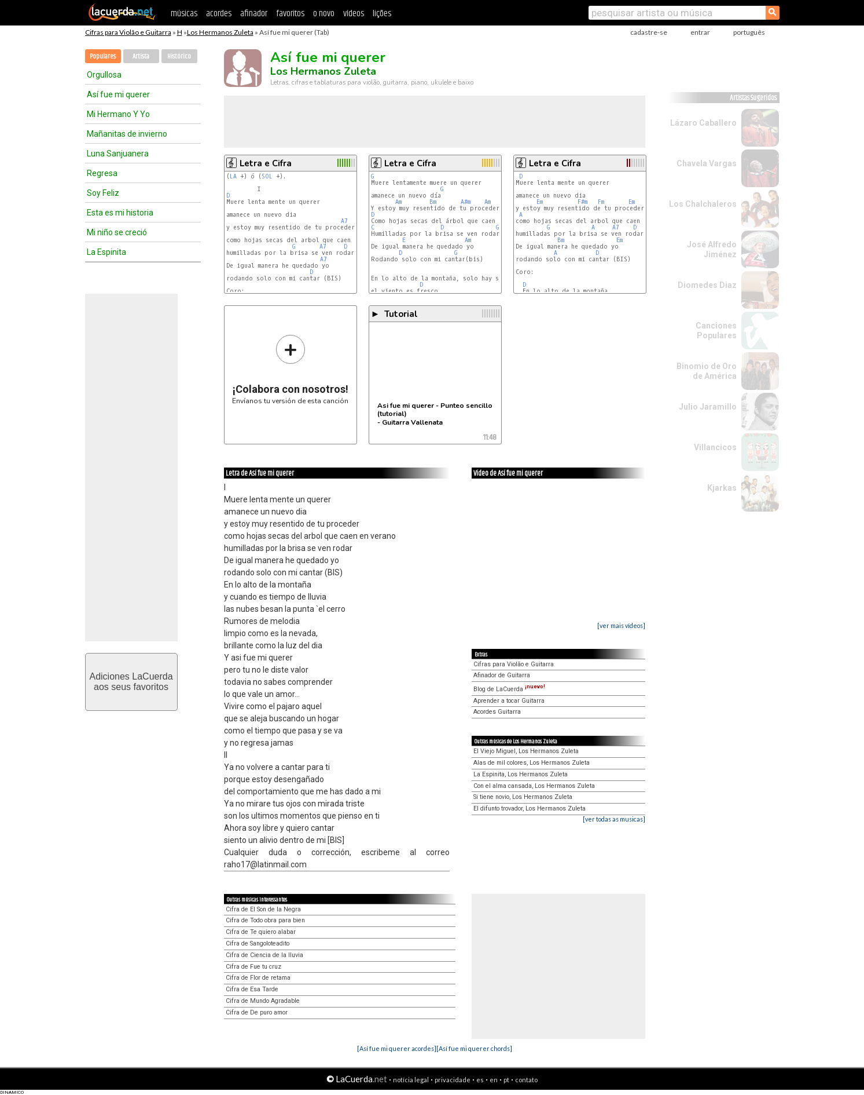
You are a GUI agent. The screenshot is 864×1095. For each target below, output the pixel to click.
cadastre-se (648, 32)
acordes (218, 13)
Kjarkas (722, 487)
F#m (582, 202)
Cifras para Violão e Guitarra (128, 32)
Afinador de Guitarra (501, 675)
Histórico (179, 56)
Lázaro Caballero (703, 122)
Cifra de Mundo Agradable (263, 1001)
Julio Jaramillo (708, 406)
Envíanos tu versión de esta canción (290, 369)
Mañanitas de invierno (127, 133)
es (480, 1079)
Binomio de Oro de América (707, 371)
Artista (141, 56)
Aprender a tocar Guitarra (509, 701)
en (494, 1079)
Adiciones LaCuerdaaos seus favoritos (130, 681)
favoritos (290, 13)
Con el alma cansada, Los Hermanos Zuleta (534, 786)
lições (382, 13)
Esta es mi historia (120, 212)
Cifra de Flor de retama (258, 977)
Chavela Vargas (707, 163)
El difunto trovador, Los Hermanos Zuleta (529, 808)
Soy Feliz (103, 193)
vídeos (353, 13)
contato (526, 1079)
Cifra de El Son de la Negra (263, 909)
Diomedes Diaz (707, 285)
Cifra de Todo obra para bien (265, 920)
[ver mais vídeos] (621, 625)
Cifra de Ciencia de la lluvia (264, 955)
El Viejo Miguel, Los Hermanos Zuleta (526, 751)
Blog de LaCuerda (509, 689)
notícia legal (411, 1079)
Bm (432, 202)
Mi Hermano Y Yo (118, 114)
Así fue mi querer (118, 94)
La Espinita (106, 252)
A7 (344, 221)
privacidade (452, 1079)
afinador (253, 13)
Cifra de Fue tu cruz (253, 966)
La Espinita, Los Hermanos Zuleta (520, 774)
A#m (465, 202)
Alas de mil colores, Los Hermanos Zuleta (531, 763)
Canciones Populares (716, 330)
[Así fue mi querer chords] (474, 1048)
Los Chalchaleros (703, 204)
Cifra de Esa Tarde (252, 989)
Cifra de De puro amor (257, 1012)
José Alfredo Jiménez (712, 249)
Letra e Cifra (266, 163)
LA (233, 176)
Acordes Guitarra (497, 712)
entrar (700, 32)
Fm (601, 202)
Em (539, 202)
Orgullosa (104, 74)
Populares (103, 56)
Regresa (102, 173)
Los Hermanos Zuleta (220, 32)
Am (398, 202)
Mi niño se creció (117, 232)
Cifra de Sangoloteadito (257, 943)
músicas (184, 13)
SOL (267, 176)
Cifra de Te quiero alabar (261, 932)
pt (506, 1079)
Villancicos (715, 447)
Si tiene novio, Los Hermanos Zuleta (522, 797)
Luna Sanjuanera (118, 153)
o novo (323, 13)
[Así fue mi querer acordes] (396, 1048)
